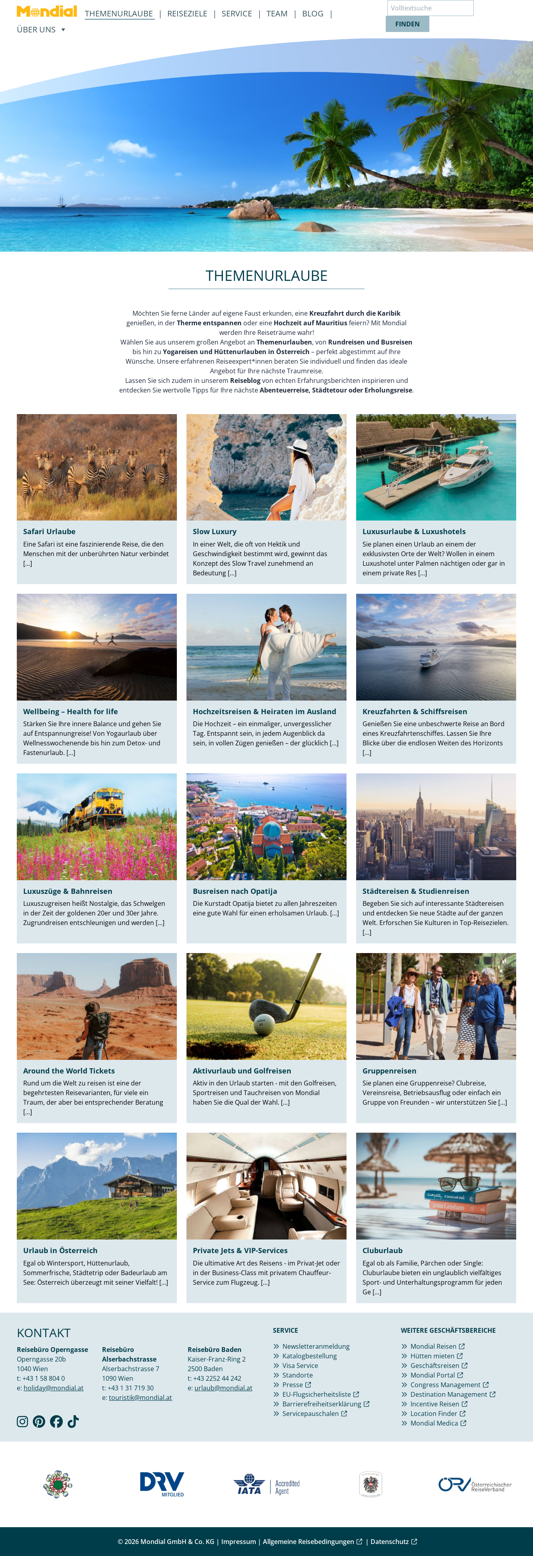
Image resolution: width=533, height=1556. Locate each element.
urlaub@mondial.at (223, 1388)
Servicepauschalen (311, 1413)
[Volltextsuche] (430, 8)
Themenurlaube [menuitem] (120, 13)
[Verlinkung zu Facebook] (56, 1424)
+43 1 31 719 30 (131, 1388)
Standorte (298, 1375)
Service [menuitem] (238, 13)
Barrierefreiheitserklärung (322, 1404)
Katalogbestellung (310, 1356)
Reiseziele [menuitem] (188, 13)
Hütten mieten (433, 1356)
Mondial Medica (434, 1423)
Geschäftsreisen (435, 1365)
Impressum (238, 1541)
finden (407, 24)
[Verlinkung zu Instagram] (22, 1424)
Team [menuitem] (278, 13)
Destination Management (449, 1394)
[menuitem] (47, 11)
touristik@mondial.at (140, 1397)
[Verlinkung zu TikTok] (73, 1424)
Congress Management (446, 1384)
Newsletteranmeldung (316, 1346)
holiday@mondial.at (54, 1388)
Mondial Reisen (434, 1346)
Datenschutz (390, 1541)
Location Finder (434, 1413)
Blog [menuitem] (314, 13)
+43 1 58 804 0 (43, 1378)
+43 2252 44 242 (217, 1378)
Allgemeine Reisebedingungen (308, 1541)
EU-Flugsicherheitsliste (317, 1394)
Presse (293, 1384)
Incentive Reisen (435, 1404)
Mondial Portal (433, 1375)
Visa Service (300, 1365)
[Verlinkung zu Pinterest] (39, 1424)
